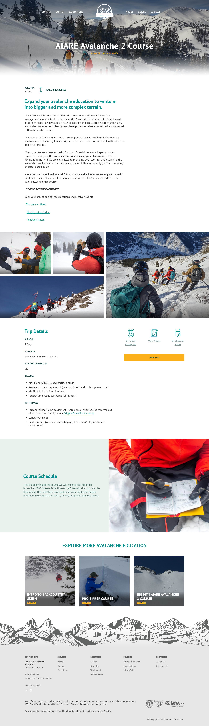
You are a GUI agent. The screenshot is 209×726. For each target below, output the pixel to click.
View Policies (154, 340)
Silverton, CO (162, 666)
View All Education (104, 53)
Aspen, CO (161, 661)
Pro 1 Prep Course (97, 598)
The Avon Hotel (35, 219)
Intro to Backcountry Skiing (46, 596)
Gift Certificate (96, 674)
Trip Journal (95, 670)
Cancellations (129, 666)
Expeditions (76, 11)
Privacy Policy (129, 670)
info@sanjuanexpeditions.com (39, 678)
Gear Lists (94, 666)
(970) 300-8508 (32, 674)
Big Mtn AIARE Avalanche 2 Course (158, 596)
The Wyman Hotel (36, 204)
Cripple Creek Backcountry (79, 413)
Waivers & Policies (131, 661)
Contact (155, 11)
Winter (60, 11)
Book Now (154, 357)
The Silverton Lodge (38, 212)
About (129, 11)
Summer (46, 11)
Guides (142, 11)
